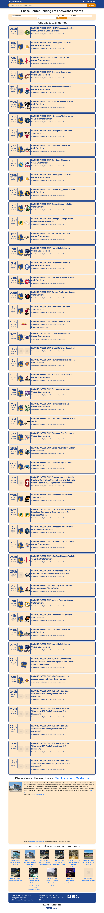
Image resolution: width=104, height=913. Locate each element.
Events (18, 895)
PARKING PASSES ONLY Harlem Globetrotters (50, 321)
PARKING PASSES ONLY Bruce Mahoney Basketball (52, 348)
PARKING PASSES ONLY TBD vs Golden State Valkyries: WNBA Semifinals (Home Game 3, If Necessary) (50, 763)
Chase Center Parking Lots (39, 34)
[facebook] (69, 896)
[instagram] (73, 896)
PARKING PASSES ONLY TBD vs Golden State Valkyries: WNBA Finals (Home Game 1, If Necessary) (50, 746)
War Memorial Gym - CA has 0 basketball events (45, 862)
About (13, 895)
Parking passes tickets (18, 898)
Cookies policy (44, 898)
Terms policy (43, 895)
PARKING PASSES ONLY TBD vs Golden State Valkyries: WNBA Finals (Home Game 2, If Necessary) (50, 729)
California (59, 34)
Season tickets (27, 895)
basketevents (15, 1)
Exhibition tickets (17, 900)
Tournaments (28, 900)
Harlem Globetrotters (43, 327)
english (48, 908)
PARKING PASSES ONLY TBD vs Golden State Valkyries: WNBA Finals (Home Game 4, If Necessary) (50, 694)
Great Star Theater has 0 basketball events (70, 881)
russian (54, 908)
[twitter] (77, 896)
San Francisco (52, 34)
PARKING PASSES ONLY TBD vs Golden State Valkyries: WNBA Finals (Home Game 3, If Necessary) (50, 711)
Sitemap (42, 900)
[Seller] (66, 16)
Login (87, 2)
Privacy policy (53, 895)
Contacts (53, 898)
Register (92, 2)
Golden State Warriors (37, 794)
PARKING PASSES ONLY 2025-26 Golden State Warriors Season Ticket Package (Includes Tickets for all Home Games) (52, 661)
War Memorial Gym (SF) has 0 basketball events (59, 862)
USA (64, 34)
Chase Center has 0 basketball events (15, 862)
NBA (34, 327)
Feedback (60, 898)
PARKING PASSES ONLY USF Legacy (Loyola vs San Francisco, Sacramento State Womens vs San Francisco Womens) (53, 512)
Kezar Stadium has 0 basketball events (88, 862)
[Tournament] (36, 16)
